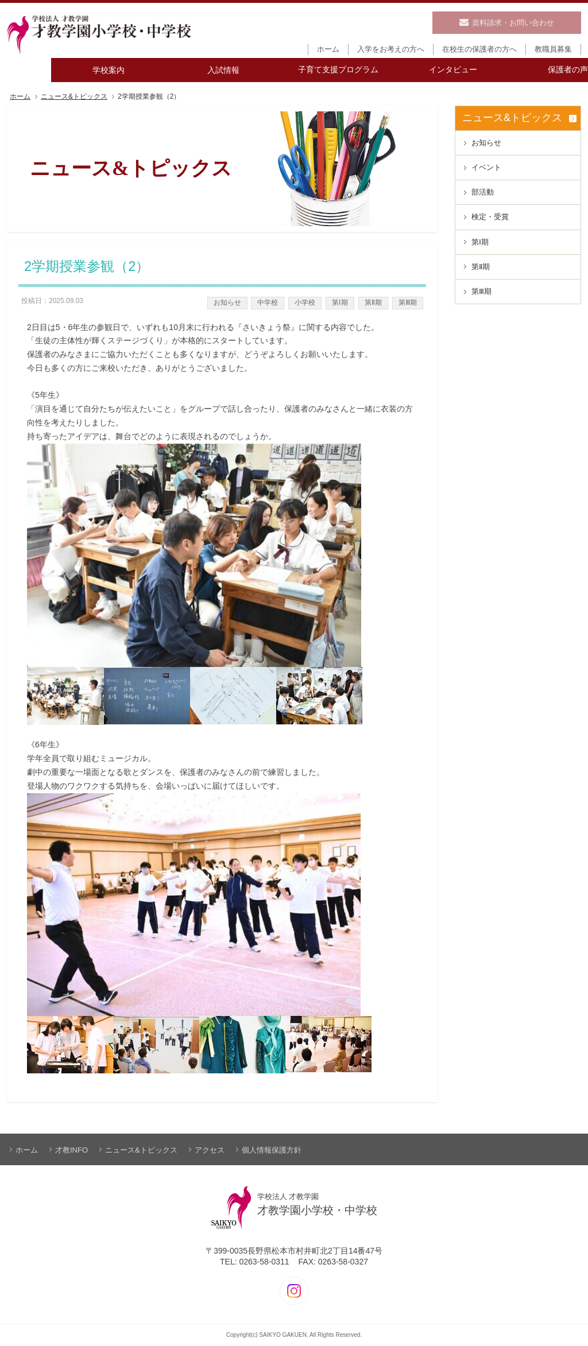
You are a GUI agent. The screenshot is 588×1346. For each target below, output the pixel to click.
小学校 (305, 302)
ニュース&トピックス (74, 96)
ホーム (20, 96)
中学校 (267, 302)
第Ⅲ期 (408, 302)
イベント (486, 167)
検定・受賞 (490, 216)
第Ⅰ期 (340, 302)
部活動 (482, 192)
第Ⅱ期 (373, 302)
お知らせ (227, 302)
